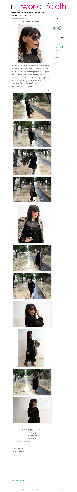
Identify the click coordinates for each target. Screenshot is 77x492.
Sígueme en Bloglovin (31, 438)
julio (55, 50)
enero (56, 58)
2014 (55, 62)
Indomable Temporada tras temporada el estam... (59, 44)
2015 (55, 60)
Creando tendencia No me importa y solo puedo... (59, 47)
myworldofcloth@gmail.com (57, 29)
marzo (56, 56)
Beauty (25, 15)
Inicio (32, 478)
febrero (56, 57)
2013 (55, 63)
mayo (56, 53)
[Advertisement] (58, 84)
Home (13, 15)
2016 (55, 41)
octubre (56, 49)
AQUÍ (48, 91)
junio (56, 51)
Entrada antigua (47, 478)
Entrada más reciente (15, 478)
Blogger (61, 489)
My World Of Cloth (59, 31)
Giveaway (29, 15)
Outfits (16, 15)
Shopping (20, 15)
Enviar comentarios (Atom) (20, 480)
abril (55, 54)
